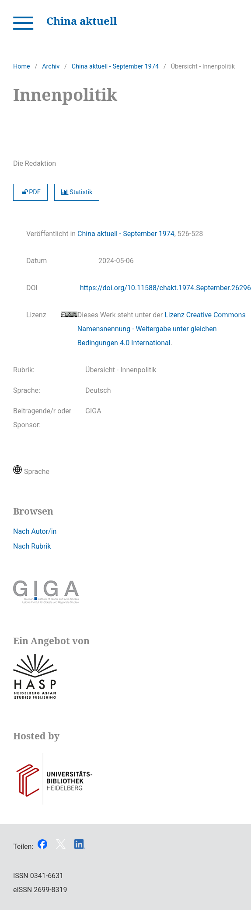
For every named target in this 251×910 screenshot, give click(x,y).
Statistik (77, 192)
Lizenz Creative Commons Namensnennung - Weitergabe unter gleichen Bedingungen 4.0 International (161, 329)
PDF (30, 192)
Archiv (50, 66)
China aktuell (81, 21)
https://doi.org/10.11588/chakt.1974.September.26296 (165, 288)
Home (21, 66)
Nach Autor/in (34, 531)
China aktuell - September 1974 (115, 66)
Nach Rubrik (32, 546)
